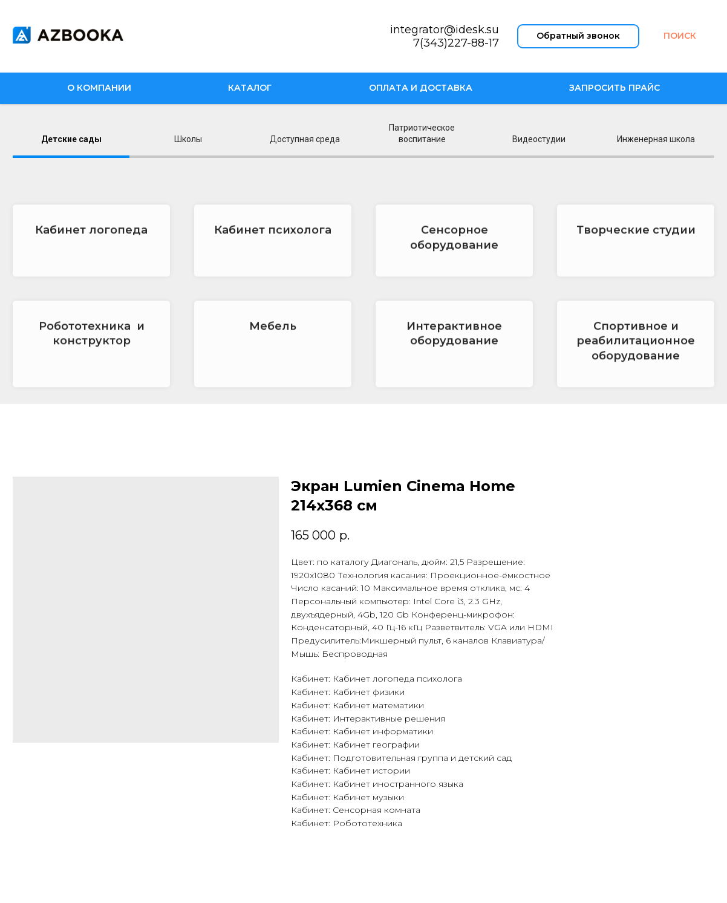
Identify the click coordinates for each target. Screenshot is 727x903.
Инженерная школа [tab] (656, 139)
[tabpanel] (363, 285)
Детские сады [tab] (71, 139)
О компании (99, 87)
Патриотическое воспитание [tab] (422, 133)
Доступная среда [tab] (305, 139)
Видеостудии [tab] (539, 139)
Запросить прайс (614, 87)
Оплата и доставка (420, 87)
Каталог (250, 87)
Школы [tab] (188, 139)
